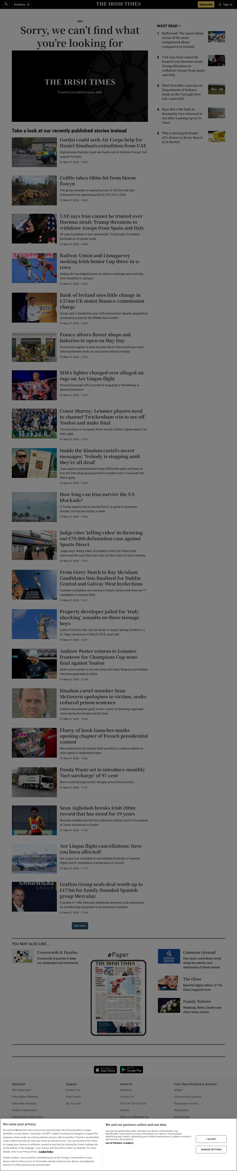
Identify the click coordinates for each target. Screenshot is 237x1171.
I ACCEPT (211, 1139)
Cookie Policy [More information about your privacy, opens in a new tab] (46, 1151)
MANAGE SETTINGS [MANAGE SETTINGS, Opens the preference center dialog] (211, 1149)
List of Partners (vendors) (120, 1143)
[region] (118, 1144)
